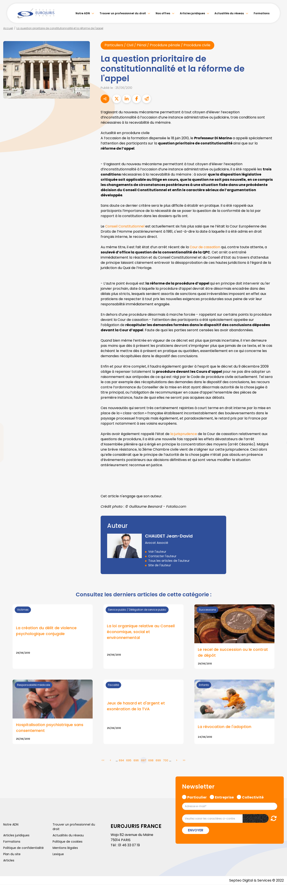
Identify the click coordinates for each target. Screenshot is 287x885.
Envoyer (195, 830)
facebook (278, 416)
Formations (261, 13)
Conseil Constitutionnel (124, 226)
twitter (278, 425)
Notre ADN (83, 13)
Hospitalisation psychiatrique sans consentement (49, 728)
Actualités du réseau (229, 13)
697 (143, 760)
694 (121, 760)
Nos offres (163, 13)
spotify (278, 459)
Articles (8, 860)
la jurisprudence (184, 433)
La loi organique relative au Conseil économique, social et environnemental (141, 632)
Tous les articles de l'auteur (169, 561)
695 (128, 760)
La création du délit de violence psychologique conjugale (46, 631)
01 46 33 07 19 (129, 845)
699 (158, 760)
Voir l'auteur (157, 552)
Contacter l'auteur (162, 556)
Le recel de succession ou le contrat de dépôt (233, 652)
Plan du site (12, 854)
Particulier (197, 797)
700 (165, 760)
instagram (278, 451)
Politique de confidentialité (23, 848)
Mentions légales (65, 848)
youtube (278, 442)
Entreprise (224, 797)
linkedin (278, 433)
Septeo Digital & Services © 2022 (256, 880)
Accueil (8, 28)
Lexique (58, 854)
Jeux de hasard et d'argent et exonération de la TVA (136, 706)
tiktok (278, 468)
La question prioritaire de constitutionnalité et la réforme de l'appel (59, 28)
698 (150, 760)
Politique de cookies (67, 842)
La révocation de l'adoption (224, 727)
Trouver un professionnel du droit (123, 13)
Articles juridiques (192, 13)
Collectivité (253, 797)
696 (136, 760)
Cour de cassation (205, 247)
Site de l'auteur (159, 565)
